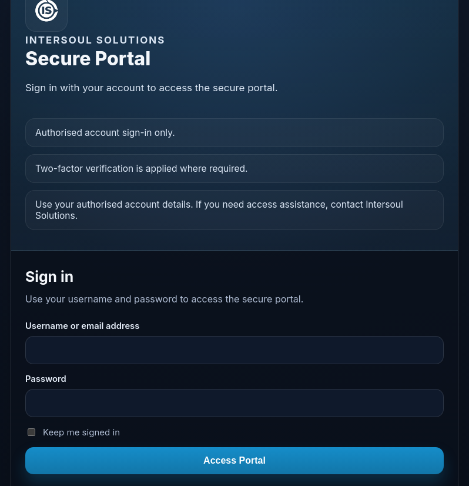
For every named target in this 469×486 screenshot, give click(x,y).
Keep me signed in (74, 432)
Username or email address (82, 326)
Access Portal (234, 460)
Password (45, 379)
